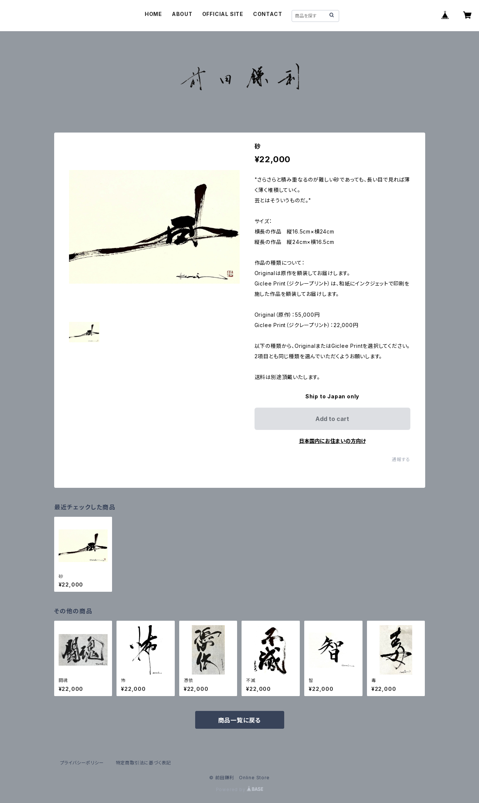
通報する (401, 459)
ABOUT (182, 14)
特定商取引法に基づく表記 (143, 763)
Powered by (239, 789)
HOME (153, 14)
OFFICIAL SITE (222, 14)
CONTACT (267, 14)
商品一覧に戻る (239, 720)
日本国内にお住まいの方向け (332, 441)
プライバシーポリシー (82, 763)
